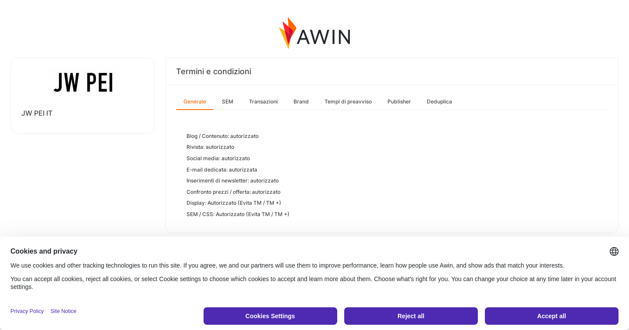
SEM (227, 101)
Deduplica (439, 101)
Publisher (399, 101)
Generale (194, 101)
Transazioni (263, 101)
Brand (301, 101)
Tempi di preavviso (348, 101)
